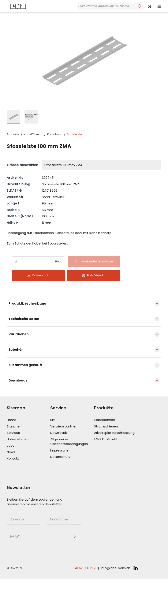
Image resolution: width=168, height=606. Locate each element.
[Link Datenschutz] (72, 456)
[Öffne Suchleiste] (109, 6)
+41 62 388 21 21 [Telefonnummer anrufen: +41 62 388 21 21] (84, 568)
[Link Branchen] (28, 426)
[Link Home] (28, 420)
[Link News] (28, 452)
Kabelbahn (54, 134)
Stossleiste (74, 134)
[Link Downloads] (72, 432)
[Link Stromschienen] (116, 426)
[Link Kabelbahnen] (116, 420)
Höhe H (13, 222)
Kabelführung (33, 134)
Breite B (13, 210)
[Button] (94, 261)
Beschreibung (18, 184)
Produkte (13, 134)
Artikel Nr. (15, 177)
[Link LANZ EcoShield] (116, 439)
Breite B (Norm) (20, 216)
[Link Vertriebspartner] (72, 426)
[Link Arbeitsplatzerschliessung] (116, 432)
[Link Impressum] (72, 450)
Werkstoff (15, 197)
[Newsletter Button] (74, 536)
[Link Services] (28, 432)
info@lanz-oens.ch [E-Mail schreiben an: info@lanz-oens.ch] (115, 568)
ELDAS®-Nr (15, 190)
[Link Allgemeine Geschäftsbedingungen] (72, 441)
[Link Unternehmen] (28, 439)
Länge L (13, 203)
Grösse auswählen (22, 165)
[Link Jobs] (28, 445)
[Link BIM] (72, 420)
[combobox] (101, 165)
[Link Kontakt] (28, 458)
